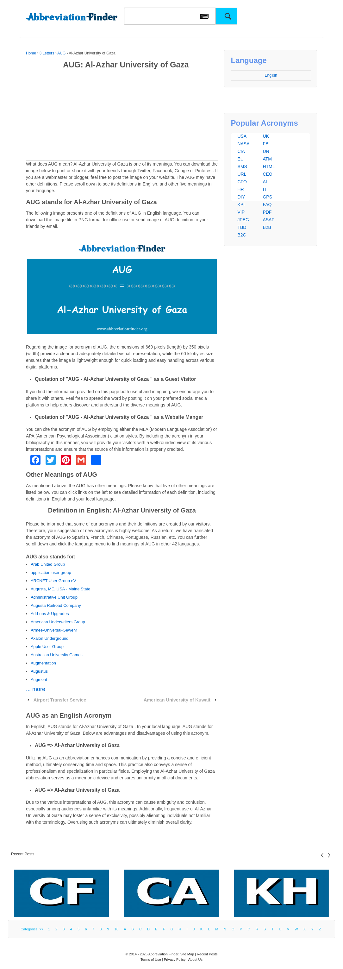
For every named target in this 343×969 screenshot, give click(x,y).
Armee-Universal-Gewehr (54, 630)
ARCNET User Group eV (53, 580)
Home (31, 53)
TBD (241, 227)
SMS (242, 166)
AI (265, 181)
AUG (61, 53)
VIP (241, 212)
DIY (241, 196)
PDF (267, 212)
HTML (269, 166)
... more (35, 689)
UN (266, 151)
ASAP (268, 219)
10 (116, 929)
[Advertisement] (122, 116)
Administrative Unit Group (54, 597)
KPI (241, 204)
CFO (242, 181)
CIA (241, 151)
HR (240, 189)
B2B (267, 227)
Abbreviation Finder (163, 954)
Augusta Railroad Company (56, 605)
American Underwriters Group (58, 622)
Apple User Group (47, 646)
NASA (243, 143)
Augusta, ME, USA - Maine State (60, 589)
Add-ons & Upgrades (50, 613)
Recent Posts (22, 854)
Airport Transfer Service (60, 699)
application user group (51, 572)
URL (241, 174)
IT (264, 189)
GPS (267, 196)
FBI (266, 143)
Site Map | (188, 954)
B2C (241, 234)
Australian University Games (57, 654)
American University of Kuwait (177, 699)
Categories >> (33, 929)
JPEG (243, 219)
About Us (195, 959)
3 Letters (47, 53)
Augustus (39, 671)
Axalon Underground (49, 638)
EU (240, 158)
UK (266, 136)
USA (241, 136)
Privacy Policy (174, 959)
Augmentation (43, 663)
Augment (39, 679)
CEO (267, 174)
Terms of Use (150, 959)
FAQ (267, 204)
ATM (267, 158)
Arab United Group (48, 564)
